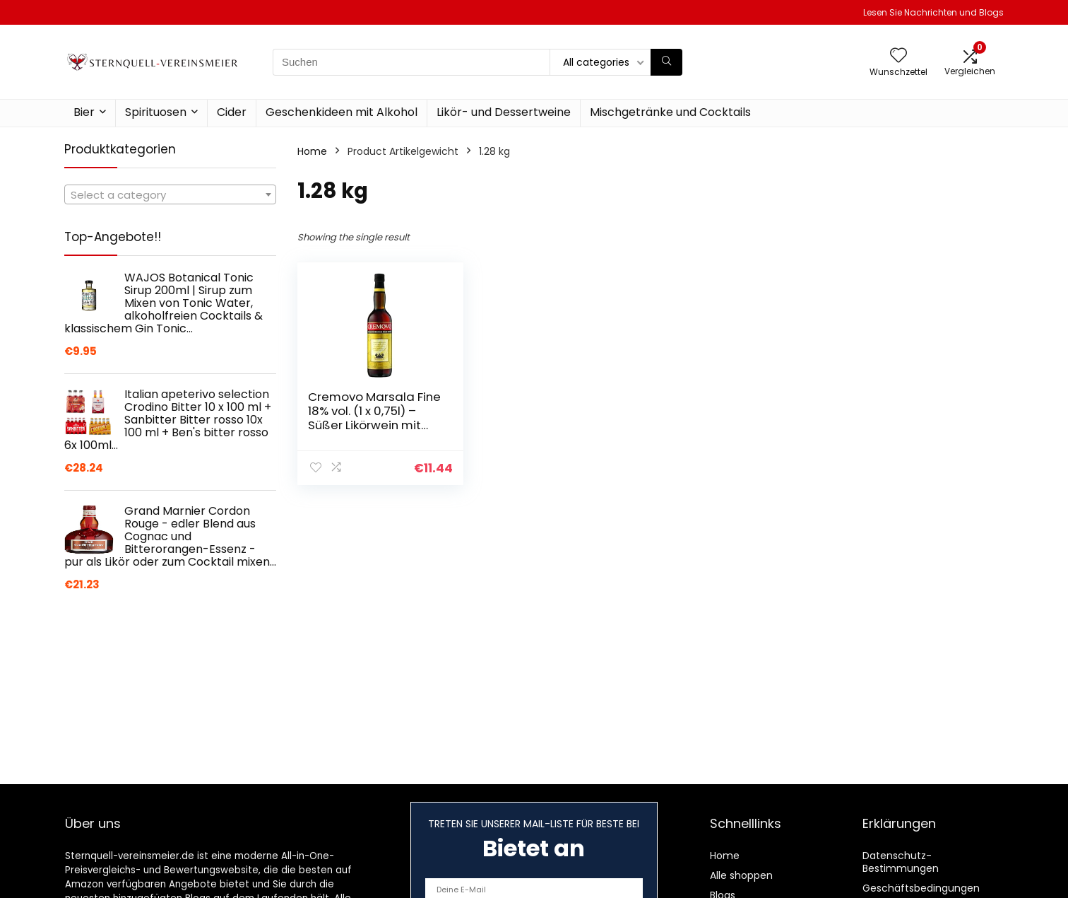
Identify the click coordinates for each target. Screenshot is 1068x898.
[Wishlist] (898, 56)
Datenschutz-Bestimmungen (900, 862)
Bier (84, 112)
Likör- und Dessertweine (504, 112)
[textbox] (170, 195)
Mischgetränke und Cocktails (670, 112)
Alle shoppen (741, 875)
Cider (232, 112)
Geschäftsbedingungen (921, 888)
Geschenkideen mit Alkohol (341, 112)
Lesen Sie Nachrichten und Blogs (933, 12)
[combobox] (170, 194)
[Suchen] (666, 62)
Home (312, 151)
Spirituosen (155, 112)
